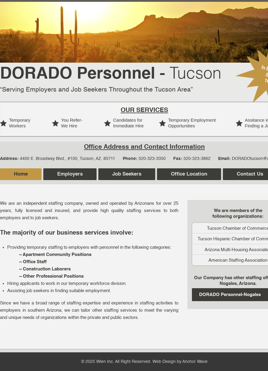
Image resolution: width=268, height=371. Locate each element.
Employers (70, 174)
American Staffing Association (237, 260)
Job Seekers (126, 174)
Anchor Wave (195, 362)
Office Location (189, 174)
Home (21, 174)
